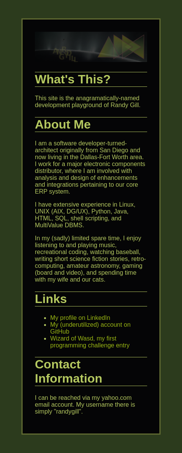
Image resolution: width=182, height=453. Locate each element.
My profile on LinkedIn (80, 317)
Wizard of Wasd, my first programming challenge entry (90, 342)
